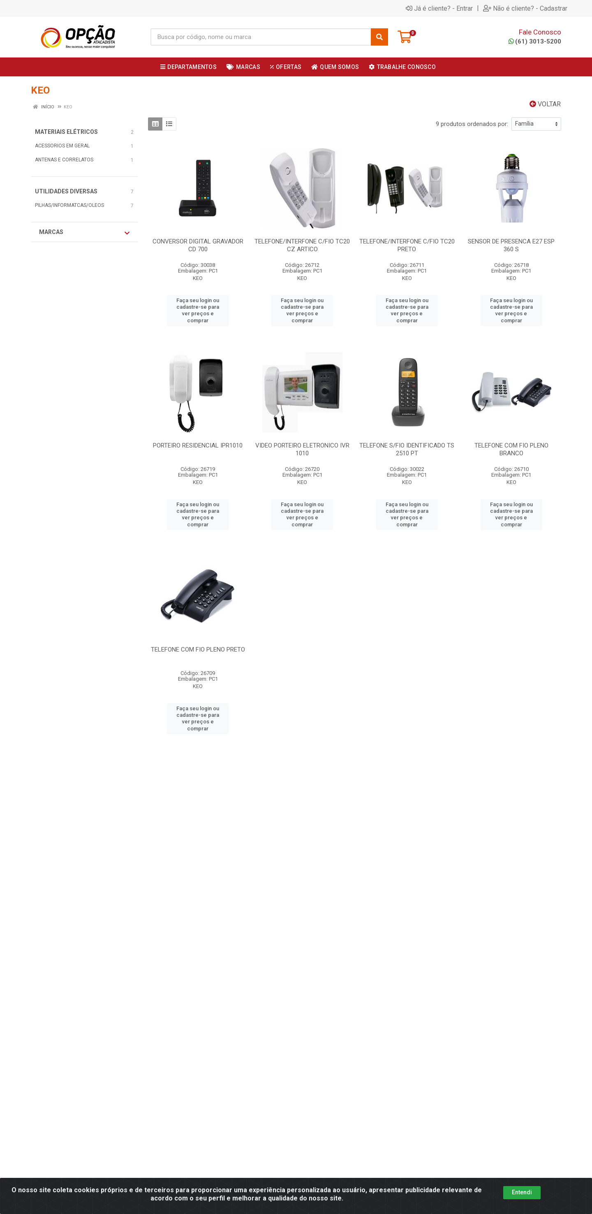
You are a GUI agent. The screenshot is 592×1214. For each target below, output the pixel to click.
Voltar (545, 104)
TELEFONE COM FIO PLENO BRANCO (511, 449)
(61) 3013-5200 (535, 41)
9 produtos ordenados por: (472, 124)
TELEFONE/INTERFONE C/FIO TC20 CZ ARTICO (302, 245)
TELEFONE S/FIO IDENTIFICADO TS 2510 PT (406, 449)
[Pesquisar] (379, 37)
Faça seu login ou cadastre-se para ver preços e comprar (197, 310)
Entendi (522, 1192)
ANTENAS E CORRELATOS (64, 160)
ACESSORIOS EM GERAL (62, 146)
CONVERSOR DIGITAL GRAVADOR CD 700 (198, 245)
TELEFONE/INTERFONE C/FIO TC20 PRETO (407, 245)
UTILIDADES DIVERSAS (66, 191)
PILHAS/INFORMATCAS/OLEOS (69, 205)
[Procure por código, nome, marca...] (260, 37)
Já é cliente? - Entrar (439, 8)
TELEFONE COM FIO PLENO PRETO (198, 649)
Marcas (84, 232)
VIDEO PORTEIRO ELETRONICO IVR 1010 (302, 449)
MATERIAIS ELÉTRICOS (66, 132)
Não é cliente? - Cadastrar (525, 8)
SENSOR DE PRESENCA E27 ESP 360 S (511, 245)
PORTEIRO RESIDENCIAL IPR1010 (198, 445)
